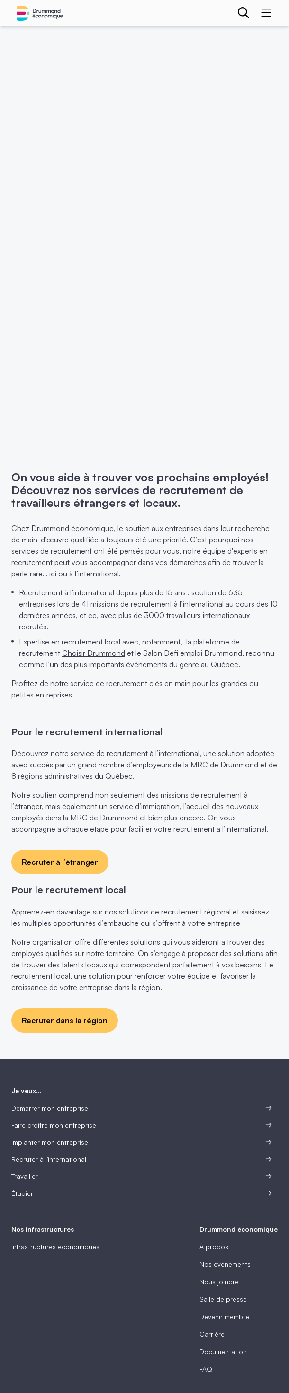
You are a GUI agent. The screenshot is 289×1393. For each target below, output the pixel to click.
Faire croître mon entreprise (141, 1125)
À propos (213, 1247)
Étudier (141, 1193)
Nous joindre (219, 1282)
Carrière (212, 1334)
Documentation (223, 1352)
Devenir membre (224, 1317)
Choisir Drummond (93, 653)
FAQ (205, 1369)
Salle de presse (223, 1299)
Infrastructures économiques (55, 1247)
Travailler (141, 1176)
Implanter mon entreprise (141, 1142)
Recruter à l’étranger (60, 862)
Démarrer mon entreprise (141, 1108)
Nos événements (225, 1264)
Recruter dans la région (65, 1020)
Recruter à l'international (141, 1159)
